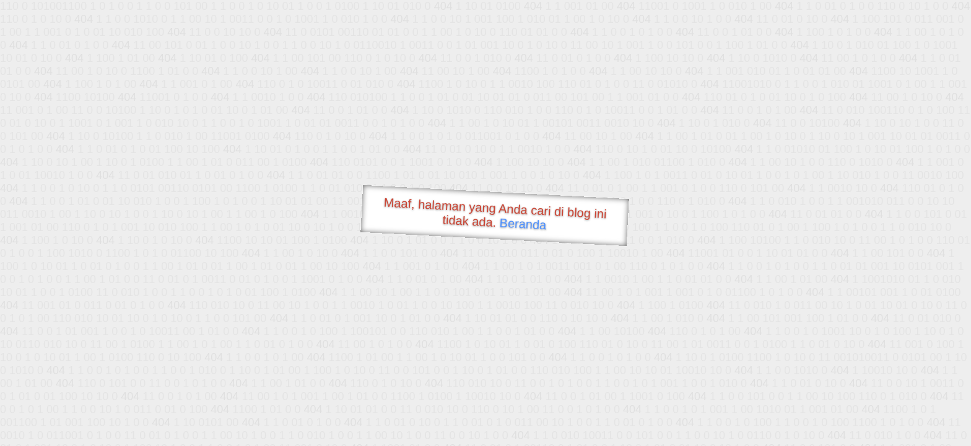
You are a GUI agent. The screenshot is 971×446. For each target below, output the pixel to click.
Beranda (523, 224)
